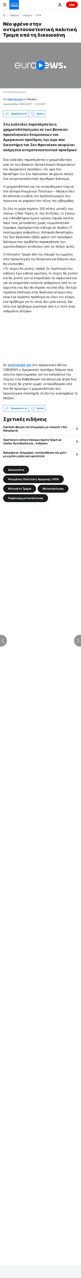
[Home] (4, 15)
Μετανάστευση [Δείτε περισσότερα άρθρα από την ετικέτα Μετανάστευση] (53, 488)
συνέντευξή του (19, 365)
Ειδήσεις (14, 15)
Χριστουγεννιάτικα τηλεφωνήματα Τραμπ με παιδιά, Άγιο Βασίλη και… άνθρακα (32, 441)
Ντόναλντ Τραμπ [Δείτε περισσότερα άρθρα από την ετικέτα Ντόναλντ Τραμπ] (19, 488)
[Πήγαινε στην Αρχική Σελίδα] (14, 4)
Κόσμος (27, 15)
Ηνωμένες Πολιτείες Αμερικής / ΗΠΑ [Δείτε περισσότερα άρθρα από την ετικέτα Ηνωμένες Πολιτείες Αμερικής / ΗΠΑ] (33, 479)
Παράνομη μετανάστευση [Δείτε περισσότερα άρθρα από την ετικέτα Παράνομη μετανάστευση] (25, 498)
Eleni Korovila (15, 99)
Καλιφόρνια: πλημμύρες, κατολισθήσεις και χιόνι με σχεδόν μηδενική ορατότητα (34, 454)
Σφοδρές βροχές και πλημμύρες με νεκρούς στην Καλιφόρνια (35, 428)
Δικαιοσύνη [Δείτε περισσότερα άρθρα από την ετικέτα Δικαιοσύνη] (16, 469)
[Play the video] (40, 65)
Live (72, 4)
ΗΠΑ (38, 15)
